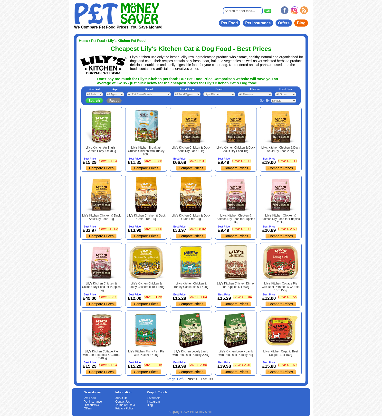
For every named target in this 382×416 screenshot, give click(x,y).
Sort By (264, 100)
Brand (219, 89)
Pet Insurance (258, 23)
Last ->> (207, 379)
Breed (149, 89)
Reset (114, 101)
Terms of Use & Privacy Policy (125, 406)
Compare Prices (101, 168)
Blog (301, 23)
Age (114, 89)
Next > (193, 379)
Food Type (187, 89)
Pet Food (229, 23)
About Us (121, 398)
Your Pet (94, 89)
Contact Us (122, 401)
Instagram (153, 401)
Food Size (285, 89)
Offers (283, 23)
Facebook (153, 398)
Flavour (255, 89)
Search (94, 101)
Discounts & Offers (91, 406)
